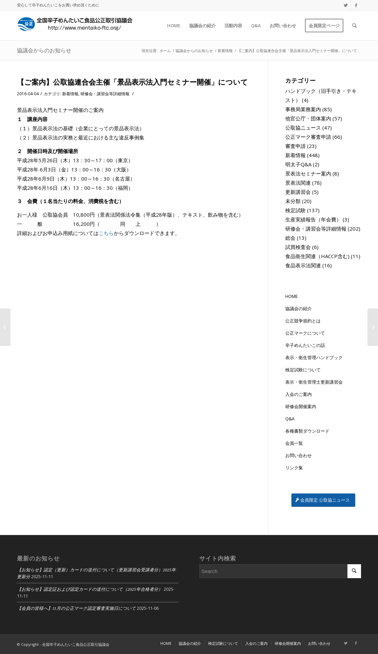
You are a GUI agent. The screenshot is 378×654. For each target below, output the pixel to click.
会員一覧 (294, 443)
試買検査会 (298, 247)
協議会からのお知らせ (44, 50)
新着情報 (70, 94)
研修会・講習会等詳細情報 (104, 94)
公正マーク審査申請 (308, 136)
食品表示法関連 (303, 265)
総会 (290, 237)
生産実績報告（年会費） (313, 219)
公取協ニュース (303, 127)
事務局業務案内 (303, 109)
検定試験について (303, 370)
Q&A (289, 419)
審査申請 (295, 145)
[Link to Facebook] (356, 5)
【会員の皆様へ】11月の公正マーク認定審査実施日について (76, 608)
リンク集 (294, 468)
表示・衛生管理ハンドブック (314, 357)
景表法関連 (298, 182)
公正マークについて (305, 333)
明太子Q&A (298, 164)
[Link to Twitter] (345, 5)
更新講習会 (298, 191)
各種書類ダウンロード (307, 431)
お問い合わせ (298, 455)
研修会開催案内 (300, 406)
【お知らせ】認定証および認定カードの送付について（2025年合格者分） (90, 589)
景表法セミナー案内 (308, 173)
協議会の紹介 (298, 308)
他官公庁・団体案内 (308, 118)
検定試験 (295, 210)
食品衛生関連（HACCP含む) (317, 256)
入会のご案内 (298, 394)
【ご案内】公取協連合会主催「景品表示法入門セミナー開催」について (132, 82)
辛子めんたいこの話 (305, 345)
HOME (291, 296)
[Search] (354, 25)
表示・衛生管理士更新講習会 (314, 382)
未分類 (293, 201)
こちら (106, 233)
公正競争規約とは (303, 321)
